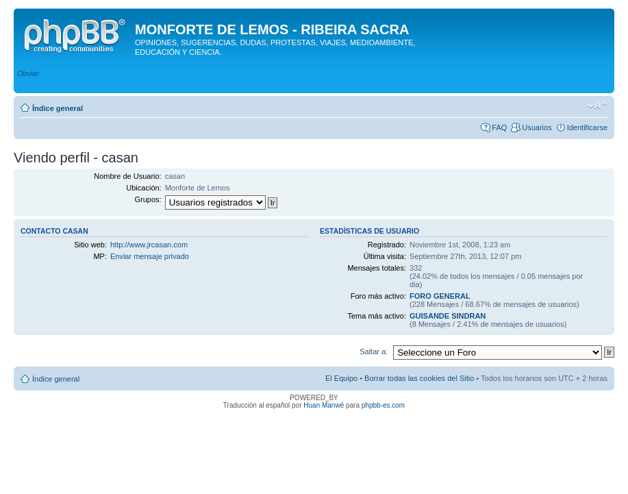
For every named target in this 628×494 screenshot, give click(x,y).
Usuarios (536, 127)
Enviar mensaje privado (149, 256)
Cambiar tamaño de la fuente (597, 105)
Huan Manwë (323, 405)
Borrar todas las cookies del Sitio (419, 378)
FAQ (499, 127)
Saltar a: (374, 351)
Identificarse (587, 127)
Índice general (57, 108)
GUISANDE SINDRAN (448, 316)
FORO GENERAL (440, 296)
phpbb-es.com (383, 405)
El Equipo (341, 378)
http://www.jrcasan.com (149, 244)
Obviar (28, 73)
